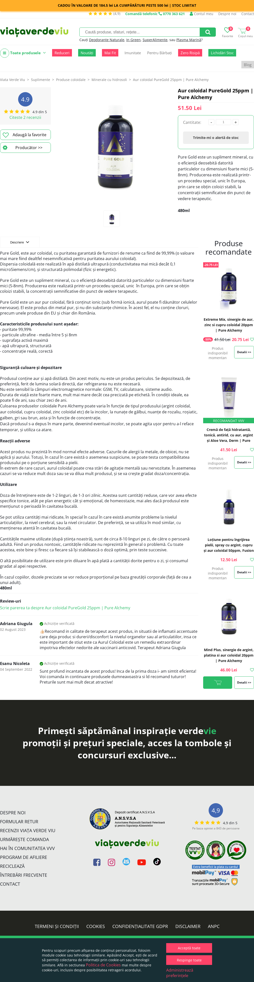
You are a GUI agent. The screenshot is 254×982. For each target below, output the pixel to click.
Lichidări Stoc (222, 52)
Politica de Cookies (103, 965)
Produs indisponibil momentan (218, 353)
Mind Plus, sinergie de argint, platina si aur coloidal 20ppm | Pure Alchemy (229, 655)
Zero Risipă (190, 52)
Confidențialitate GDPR (140, 926)
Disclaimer (187, 926)
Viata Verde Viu (12, 79)
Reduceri (62, 52)
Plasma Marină (188, 39)
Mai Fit (110, 52)
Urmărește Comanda (24, 839)
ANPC (214, 926)
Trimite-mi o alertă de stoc (216, 137)
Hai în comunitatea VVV (27, 848)
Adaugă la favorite (24, 135)
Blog (248, 64)
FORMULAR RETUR (19, 821)
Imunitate (133, 52)
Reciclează (12, 866)
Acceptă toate (189, 948)
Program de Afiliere (23, 857)
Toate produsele (23, 53)
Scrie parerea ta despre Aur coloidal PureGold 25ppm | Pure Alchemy (65, 607)
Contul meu (201, 13)
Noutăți (87, 52)
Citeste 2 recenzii (25, 117)
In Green (133, 39)
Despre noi (227, 13)
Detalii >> (244, 352)
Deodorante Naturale (106, 39)
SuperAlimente (155, 39)
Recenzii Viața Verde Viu (27, 830)
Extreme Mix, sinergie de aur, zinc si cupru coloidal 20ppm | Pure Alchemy (229, 325)
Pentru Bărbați (159, 52)
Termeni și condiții (57, 926)
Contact (247, 13)
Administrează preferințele (179, 972)
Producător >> (22, 147)
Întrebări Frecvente (23, 875)
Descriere (19, 242)
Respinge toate (189, 960)
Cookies (95, 926)
